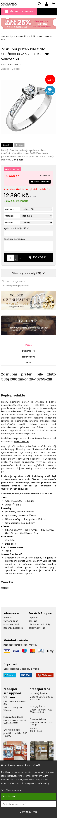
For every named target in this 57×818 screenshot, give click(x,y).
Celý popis (17, 159)
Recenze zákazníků (13, 627)
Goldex (15, 68)
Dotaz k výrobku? (13, 281)
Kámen (9, 222)
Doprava (33, 617)
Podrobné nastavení (14, 804)
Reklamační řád (37, 627)
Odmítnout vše (28, 811)
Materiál (9, 215)
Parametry (28, 350)
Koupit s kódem (40, 181)
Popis (28, 344)
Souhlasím (9, 796)
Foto (28, 362)
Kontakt (33, 620)
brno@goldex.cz (38, 706)
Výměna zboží (10, 620)
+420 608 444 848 (41, 711)
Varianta (9, 209)
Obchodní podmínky (39, 624)
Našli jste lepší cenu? (15, 285)
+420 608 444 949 (14, 722)
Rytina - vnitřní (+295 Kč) (17, 228)
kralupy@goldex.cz (13, 717)
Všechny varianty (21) (28, 273)
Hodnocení (28, 356)
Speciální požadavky (14, 239)
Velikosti (7, 617)
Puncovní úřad (11, 624)
